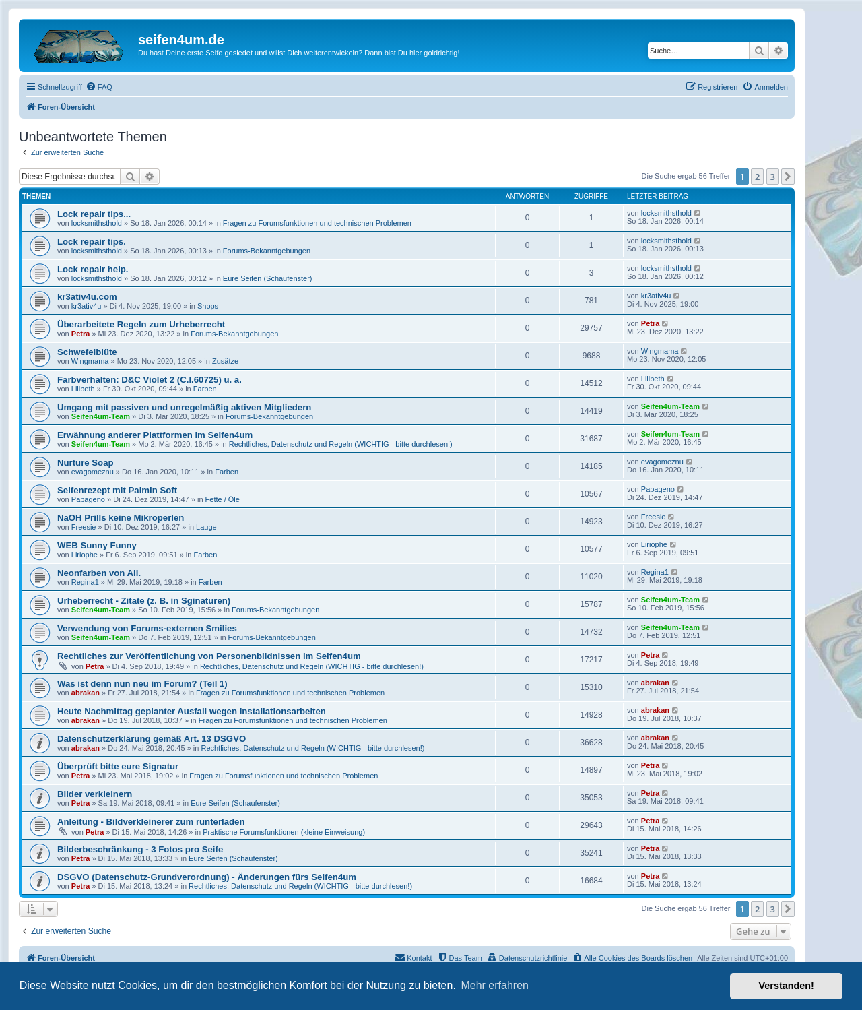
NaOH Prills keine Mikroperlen (120, 518)
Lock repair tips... (94, 214)
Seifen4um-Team (100, 416)
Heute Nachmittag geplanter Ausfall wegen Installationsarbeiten (191, 711)
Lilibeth (83, 389)
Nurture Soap (85, 462)
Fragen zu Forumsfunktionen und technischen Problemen (317, 223)
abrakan (85, 693)
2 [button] (757, 176)
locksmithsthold (96, 223)
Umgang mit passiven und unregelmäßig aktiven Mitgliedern (184, 407)
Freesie (83, 527)
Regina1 (85, 582)
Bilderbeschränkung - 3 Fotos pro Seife (140, 849)
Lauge (206, 527)
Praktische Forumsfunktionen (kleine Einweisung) (284, 832)
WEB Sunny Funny (97, 545)
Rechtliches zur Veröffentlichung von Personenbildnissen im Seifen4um (209, 656)
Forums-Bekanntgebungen (266, 251)
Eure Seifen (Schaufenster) (267, 278)
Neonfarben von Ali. (99, 573)
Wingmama (90, 361)
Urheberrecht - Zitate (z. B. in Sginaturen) (143, 601)
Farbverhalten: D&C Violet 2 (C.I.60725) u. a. (149, 380)
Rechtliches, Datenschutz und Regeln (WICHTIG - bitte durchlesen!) (341, 444)
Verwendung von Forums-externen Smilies (147, 628)
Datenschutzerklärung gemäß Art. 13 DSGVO (151, 739)
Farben (205, 389)
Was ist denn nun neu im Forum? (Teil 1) (142, 683)
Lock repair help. (93, 269)
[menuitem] (99, 87)
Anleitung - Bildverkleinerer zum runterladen (150, 822)
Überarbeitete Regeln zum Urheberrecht (141, 324)
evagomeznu (92, 472)
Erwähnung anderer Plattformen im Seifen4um (155, 435)
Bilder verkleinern (94, 794)
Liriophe (84, 554)
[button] (788, 176)
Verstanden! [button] (786, 985)
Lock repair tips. (91, 241)
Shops (207, 306)
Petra (80, 333)
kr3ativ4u (86, 306)
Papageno (88, 499)
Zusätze (225, 361)
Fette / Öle (222, 499)
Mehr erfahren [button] (495, 985)
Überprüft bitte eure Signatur (117, 766)
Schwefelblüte (87, 352)
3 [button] (772, 176)
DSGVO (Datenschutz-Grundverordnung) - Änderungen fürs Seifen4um (206, 877)
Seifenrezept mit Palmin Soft (117, 490)
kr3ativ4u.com (87, 297)
